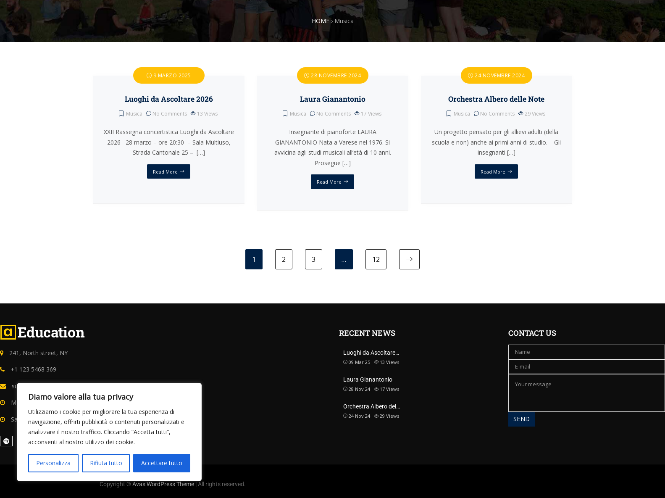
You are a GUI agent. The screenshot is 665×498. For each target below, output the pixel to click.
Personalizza (53, 463)
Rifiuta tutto (106, 463)
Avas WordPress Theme (163, 484)
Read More (165, 172)
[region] (109, 432)
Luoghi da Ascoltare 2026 (169, 99)
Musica (134, 113)
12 (376, 259)
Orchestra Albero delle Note (496, 99)
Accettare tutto (161, 463)
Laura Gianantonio (332, 99)
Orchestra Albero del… (371, 406)
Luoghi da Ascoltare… (371, 352)
